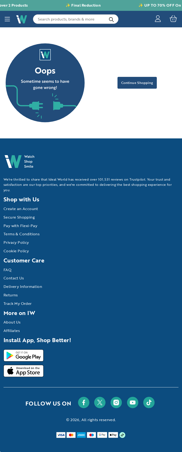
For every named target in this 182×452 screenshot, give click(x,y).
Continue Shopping (137, 82)
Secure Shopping (19, 217)
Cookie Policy (16, 251)
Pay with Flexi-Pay (20, 225)
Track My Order (18, 303)
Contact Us (14, 278)
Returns (11, 295)
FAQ (8, 270)
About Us (12, 322)
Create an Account (21, 208)
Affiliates (12, 330)
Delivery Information (23, 286)
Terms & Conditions (22, 234)
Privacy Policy (16, 242)
